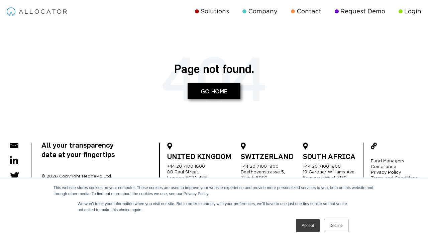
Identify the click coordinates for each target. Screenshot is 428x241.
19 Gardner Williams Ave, (329, 172)
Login (410, 12)
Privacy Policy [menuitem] (386, 172)
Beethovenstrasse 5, (263, 172)
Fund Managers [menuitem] (387, 161)
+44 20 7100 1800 (186, 166)
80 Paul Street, (183, 172)
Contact (306, 12)
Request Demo (360, 12)
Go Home (214, 91)
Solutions (212, 12)
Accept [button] (308, 225)
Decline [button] (336, 225)
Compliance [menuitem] (383, 167)
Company (260, 12)
